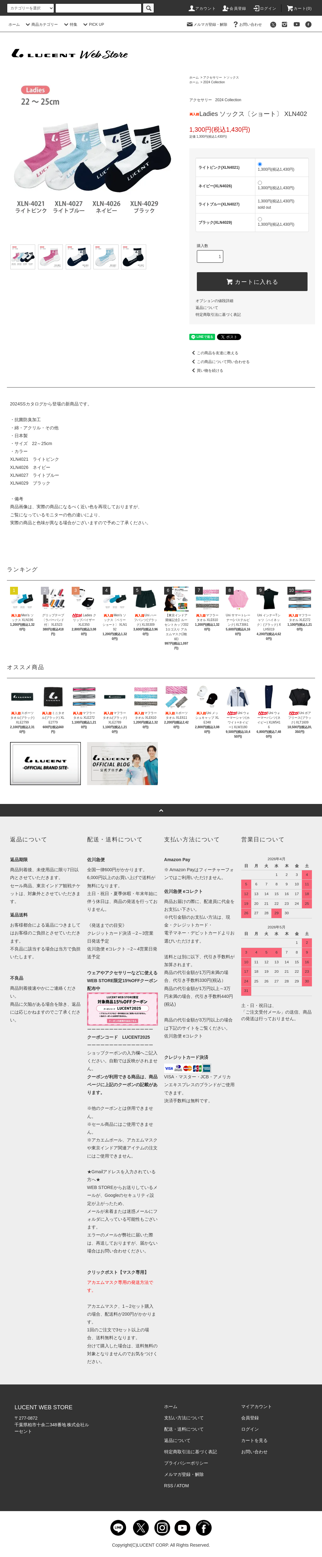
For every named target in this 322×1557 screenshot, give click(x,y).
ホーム (14, 24)
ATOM (183, 1485)
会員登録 (234, 8)
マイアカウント (256, 1406)
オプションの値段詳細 (214, 301)
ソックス (232, 77)
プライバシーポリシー (186, 1463)
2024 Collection (214, 82)
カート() (299, 8)
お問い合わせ (247, 24)
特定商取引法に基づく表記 (218, 314)
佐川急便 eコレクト (183, 1035)
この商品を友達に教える (213, 353)
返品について (207, 307)
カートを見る (254, 1440)
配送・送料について (184, 1429)
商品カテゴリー (41, 24)
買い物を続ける (206, 370)
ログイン (265, 8)
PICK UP (92, 24)
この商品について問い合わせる (219, 362)
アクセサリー (212, 77)
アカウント (202, 8)
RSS (168, 1485)
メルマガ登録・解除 (206, 24)
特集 (69, 24)
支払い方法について (184, 1417)
